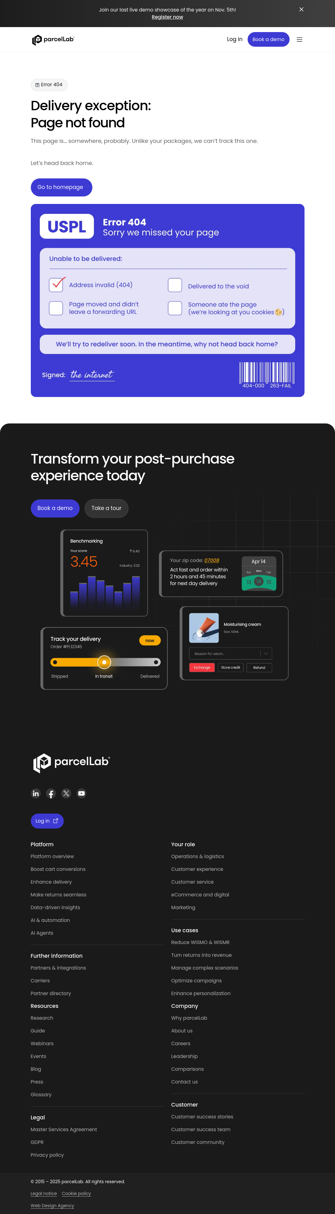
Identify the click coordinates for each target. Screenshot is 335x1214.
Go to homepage (60, 187)
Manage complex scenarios (204, 968)
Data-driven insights (55, 907)
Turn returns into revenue (201, 955)
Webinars (42, 1043)
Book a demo (269, 39)
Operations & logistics (197, 856)
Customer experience (197, 869)
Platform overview (52, 856)
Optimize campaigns (196, 980)
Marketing (183, 907)
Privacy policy (47, 1155)
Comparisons (187, 1069)
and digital (215, 894)
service (205, 882)
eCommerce (186, 894)
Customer (184, 882)
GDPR (37, 1142)
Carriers (40, 980)
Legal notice (44, 1193)
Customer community (198, 1142)
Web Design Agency (52, 1205)
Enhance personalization (201, 993)
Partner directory (51, 993)
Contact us (184, 1082)
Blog (36, 1069)
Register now (167, 17)
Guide (38, 1030)
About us (182, 1030)
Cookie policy (76, 1193)
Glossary (41, 1094)
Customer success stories (202, 1116)
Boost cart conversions (58, 869)
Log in (235, 39)
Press (37, 1082)
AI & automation (50, 920)
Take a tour (107, 508)
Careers (181, 1043)
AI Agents (42, 933)
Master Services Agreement (64, 1129)
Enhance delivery (51, 882)
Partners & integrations (58, 968)
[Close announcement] (301, 9)
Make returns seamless (58, 894)
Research (42, 1018)
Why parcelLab (189, 1018)
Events (38, 1056)
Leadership (184, 1056)
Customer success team (200, 1129)
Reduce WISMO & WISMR (200, 942)
